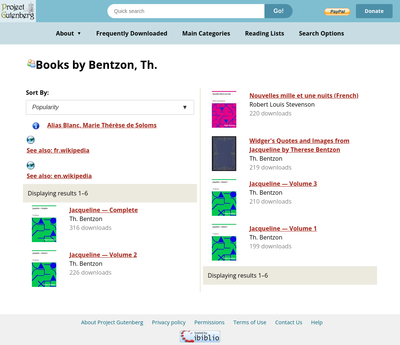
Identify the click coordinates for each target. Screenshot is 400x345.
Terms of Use (249, 322)
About (68, 33)
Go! (278, 11)
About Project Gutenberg (112, 322)
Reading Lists (264, 33)
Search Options (321, 33)
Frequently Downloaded (131, 33)
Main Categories (206, 33)
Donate (374, 10)
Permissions (209, 322)
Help (317, 322)
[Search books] (185, 11)
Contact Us (288, 322)
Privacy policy (169, 322)
